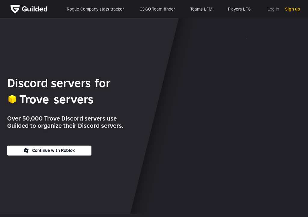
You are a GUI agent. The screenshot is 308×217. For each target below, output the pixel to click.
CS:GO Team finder (157, 9)
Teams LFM (201, 9)
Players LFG (239, 9)
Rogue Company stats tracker (95, 9)
